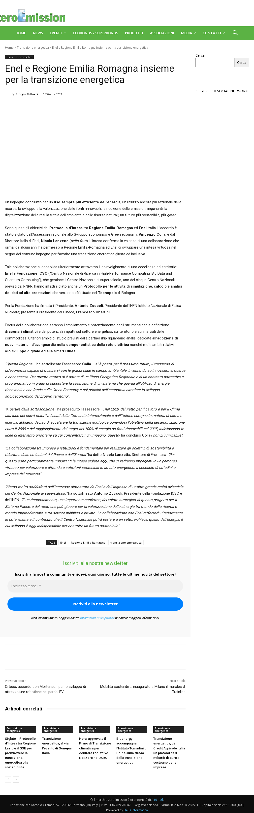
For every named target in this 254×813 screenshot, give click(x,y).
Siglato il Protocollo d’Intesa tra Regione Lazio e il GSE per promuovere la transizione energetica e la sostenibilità (20, 752)
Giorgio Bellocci (26, 94)
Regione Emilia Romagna (88, 542)
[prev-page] (8, 778)
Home (9, 47)
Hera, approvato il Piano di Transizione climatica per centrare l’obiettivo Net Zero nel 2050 (94, 747)
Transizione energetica (33, 47)
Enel (63, 542)
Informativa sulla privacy (97, 618)
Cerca (200, 55)
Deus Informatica (136, 808)
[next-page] (16, 778)
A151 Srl (157, 798)
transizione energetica (126, 542)
